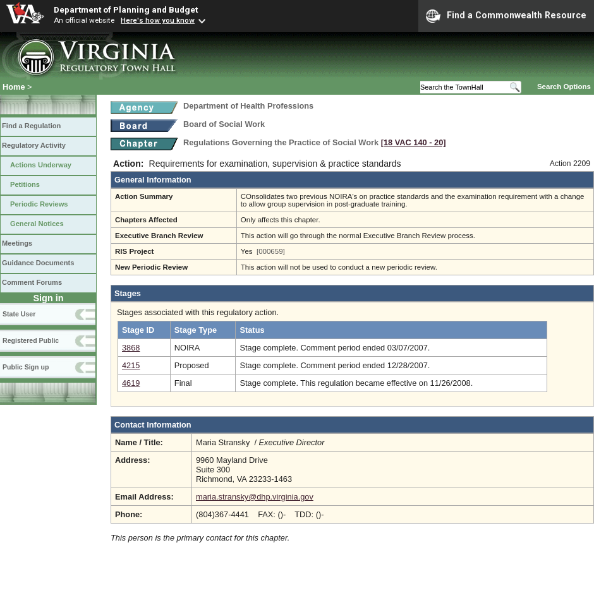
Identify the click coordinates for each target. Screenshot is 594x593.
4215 (131, 365)
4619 (131, 383)
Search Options (564, 86)
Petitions (25, 184)
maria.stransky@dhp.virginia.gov (254, 496)
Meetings (17, 243)
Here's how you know (158, 20)
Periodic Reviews (39, 204)
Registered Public (31, 340)
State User (19, 314)
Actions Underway (40, 165)
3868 (131, 347)
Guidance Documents (38, 263)
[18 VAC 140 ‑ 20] (413, 142)
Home (14, 87)
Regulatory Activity (34, 145)
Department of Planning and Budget (126, 9)
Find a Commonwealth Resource (506, 15)
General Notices (37, 223)
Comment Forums (32, 282)
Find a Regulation (31, 125)
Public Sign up (26, 367)
